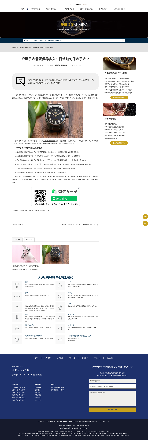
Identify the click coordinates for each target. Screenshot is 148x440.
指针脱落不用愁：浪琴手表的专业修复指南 (119, 81)
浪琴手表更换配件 (52, 10)
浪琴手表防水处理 (18, 390)
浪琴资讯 (38, 398)
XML (108, 421)
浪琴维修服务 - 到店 (57, 387)
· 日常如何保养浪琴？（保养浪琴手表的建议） (26, 266)
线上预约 (110, 358)
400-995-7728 (71, 340)
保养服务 (38, 390)
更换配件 (60, 358)
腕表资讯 (85, 358)
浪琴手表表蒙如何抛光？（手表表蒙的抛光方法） (119, 93)
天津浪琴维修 (35, 10)
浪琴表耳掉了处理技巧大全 (114, 130)
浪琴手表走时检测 (18, 387)
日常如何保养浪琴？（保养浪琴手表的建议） (83, 225)
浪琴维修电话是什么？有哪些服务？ (117, 78)
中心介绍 (97, 358)
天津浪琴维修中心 (26, 47)
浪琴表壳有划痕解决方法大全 (115, 132)
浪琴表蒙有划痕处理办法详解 (115, 135)
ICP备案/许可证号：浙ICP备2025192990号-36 (74, 425)
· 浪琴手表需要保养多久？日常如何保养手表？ (26, 269)
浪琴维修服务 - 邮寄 (57, 390)
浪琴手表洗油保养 (18, 395)
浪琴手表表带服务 (18, 400)
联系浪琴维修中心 (119, 97)
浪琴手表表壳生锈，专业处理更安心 (117, 87)
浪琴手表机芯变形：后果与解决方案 (117, 84)
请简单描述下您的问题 (112, 398)
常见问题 (72, 358)
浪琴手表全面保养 (46, 47)
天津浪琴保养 (69, 10)
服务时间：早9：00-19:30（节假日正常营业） (27, 375)
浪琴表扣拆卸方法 (111, 124)
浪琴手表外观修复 (18, 398)
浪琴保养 (36, 47)
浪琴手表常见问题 (86, 10)
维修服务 (38, 387)
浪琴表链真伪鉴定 (111, 138)
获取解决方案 (112, 409)
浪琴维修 (48, 358)
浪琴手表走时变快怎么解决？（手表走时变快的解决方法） (119, 90)
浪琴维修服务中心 (120, 10)
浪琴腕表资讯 (103, 10)
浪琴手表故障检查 (18, 392)
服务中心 (38, 400)
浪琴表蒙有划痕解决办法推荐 (115, 127)
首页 (22, 10)
